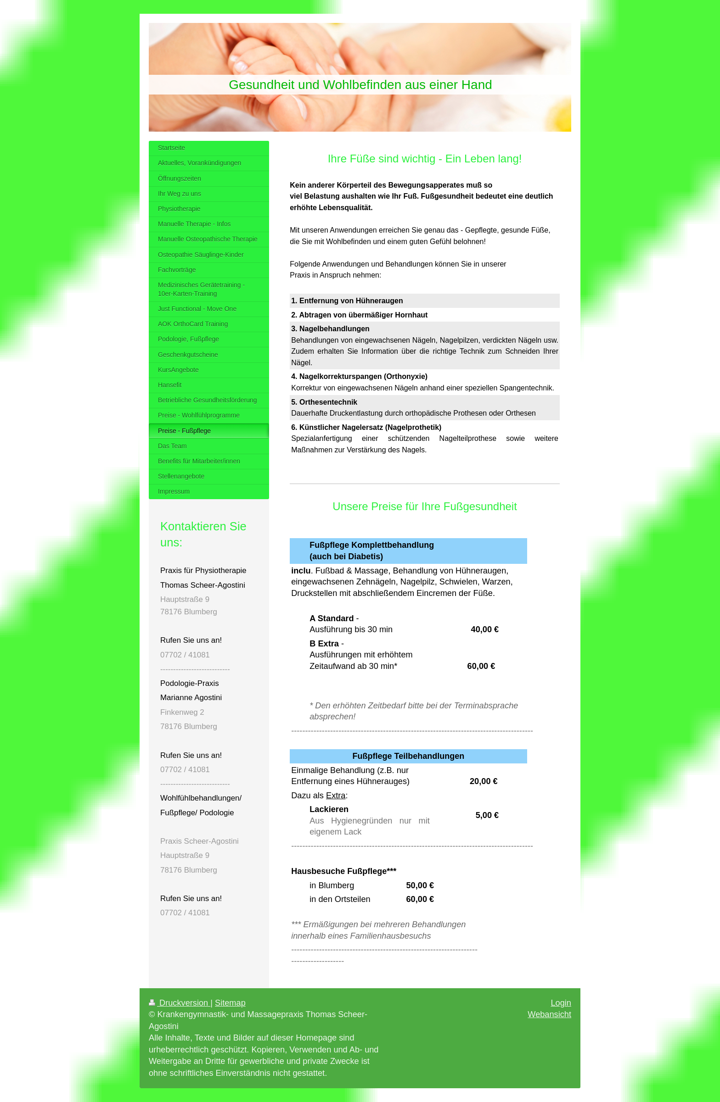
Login (561, 1002)
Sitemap (230, 1002)
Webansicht (549, 1014)
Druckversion (179, 1002)
